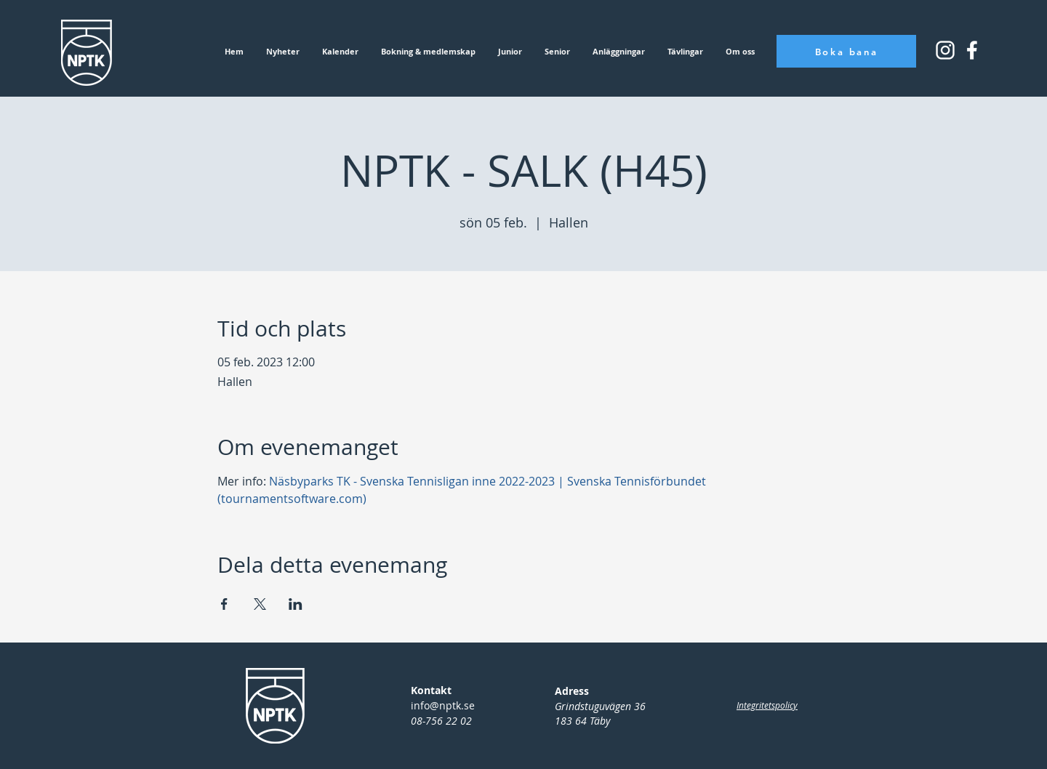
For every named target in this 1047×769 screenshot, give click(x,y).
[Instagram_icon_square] (972, 50)
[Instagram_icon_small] (945, 50)
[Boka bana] (846, 51)
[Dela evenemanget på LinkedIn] (295, 604)
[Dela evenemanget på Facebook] (224, 604)
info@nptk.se (443, 705)
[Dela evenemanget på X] (260, 604)
